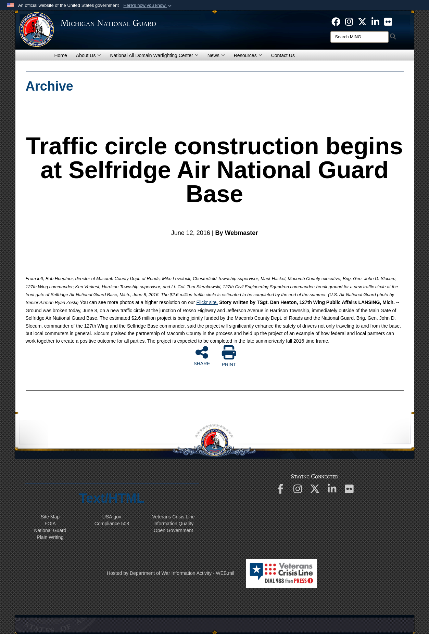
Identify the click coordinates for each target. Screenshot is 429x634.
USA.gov (111, 516)
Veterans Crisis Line (173, 516)
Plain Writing (50, 537)
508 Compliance (111, 523)
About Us (88, 55)
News (216, 55)
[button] (148, 5)
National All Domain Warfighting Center (154, 55)
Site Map (50, 516)
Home (60, 55)
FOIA (50, 523)
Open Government (173, 530)
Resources (248, 55)
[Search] (359, 37)
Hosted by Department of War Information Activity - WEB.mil (170, 573)
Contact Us (283, 55)
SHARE (201, 355)
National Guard (50, 530)
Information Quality (173, 523)
